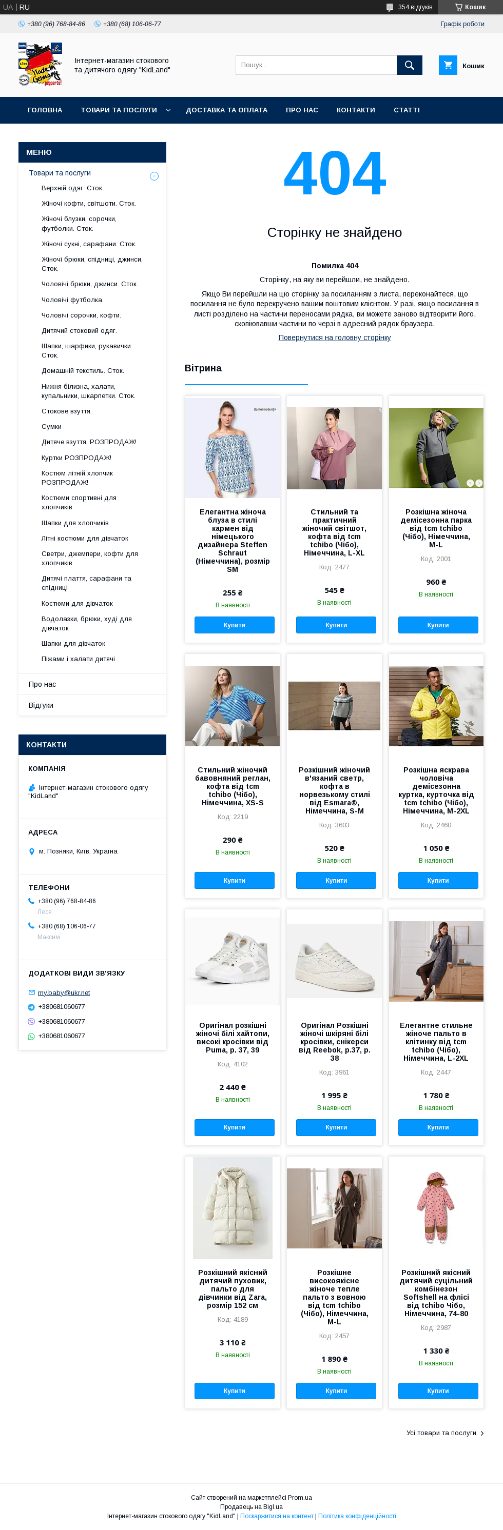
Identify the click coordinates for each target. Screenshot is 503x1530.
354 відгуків (415, 7)
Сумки (52, 426)
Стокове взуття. (67, 411)
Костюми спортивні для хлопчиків (79, 502)
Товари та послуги (119, 110)
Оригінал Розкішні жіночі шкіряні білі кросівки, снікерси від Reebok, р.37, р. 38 (335, 1041)
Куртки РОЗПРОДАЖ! (76, 458)
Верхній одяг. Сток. (73, 188)
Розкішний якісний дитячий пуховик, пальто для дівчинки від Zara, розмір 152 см (232, 1288)
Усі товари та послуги (441, 1433)
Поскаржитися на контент (277, 1516)
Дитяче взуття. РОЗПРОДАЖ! (89, 442)
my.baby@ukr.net (64, 992)
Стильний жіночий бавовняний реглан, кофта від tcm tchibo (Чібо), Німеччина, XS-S (232, 786)
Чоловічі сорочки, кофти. (81, 315)
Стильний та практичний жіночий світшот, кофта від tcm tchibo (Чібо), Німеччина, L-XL (334, 532)
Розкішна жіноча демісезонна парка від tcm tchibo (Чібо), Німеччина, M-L (436, 528)
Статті (407, 110)
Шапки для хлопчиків (75, 523)
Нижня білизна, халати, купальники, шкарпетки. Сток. (89, 391)
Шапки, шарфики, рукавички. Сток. (87, 350)
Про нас (302, 110)
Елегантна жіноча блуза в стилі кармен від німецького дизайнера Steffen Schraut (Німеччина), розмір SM (233, 540)
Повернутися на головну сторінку (335, 337)
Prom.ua (300, 1497)
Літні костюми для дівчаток (85, 538)
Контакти (356, 110)
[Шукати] (409, 65)
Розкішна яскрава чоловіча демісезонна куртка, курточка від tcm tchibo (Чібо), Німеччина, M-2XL (436, 790)
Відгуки (41, 705)
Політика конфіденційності (357, 1516)
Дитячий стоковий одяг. (79, 330)
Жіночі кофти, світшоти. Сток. (89, 203)
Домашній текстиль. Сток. (83, 370)
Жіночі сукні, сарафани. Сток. (89, 244)
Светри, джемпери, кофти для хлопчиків (90, 558)
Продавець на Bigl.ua (251, 1507)
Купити (234, 625)
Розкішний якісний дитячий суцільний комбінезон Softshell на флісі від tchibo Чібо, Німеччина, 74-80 (436, 1293)
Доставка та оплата (226, 110)
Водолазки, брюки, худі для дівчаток (87, 623)
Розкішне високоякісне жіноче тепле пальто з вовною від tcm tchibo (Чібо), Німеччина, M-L (335, 1297)
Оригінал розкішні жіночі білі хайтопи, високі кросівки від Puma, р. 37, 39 (232, 1037)
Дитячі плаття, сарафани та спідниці (86, 582)
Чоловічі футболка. (73, 300)
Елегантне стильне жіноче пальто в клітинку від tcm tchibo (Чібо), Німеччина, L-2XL (436, 1041)
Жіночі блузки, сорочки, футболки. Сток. (79, 223)
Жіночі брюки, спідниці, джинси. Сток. (92, 263)
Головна (45, 110)
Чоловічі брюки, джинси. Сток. (90, 284)
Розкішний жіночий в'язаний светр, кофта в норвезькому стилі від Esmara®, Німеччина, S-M (334, 790)
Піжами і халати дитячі (78, 659)
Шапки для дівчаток (73, 643)
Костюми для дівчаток (77, 603)
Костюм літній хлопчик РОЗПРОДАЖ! (77, 477)
